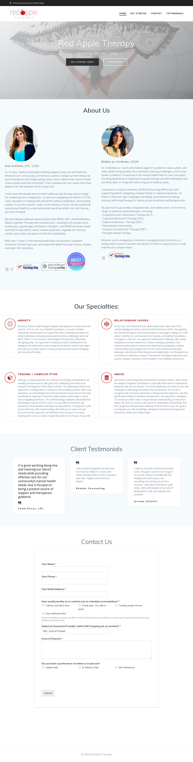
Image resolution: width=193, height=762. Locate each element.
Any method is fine (56, 640)
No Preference (127, 694)
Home (122, 13)
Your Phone (49, 603)
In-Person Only (90, 694)
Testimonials (175, 13)
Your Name (49, 590)
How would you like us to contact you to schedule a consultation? (81, 628)
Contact (156, 13)
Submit (48, 720)
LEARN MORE (116, 62)
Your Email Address (54, 615)
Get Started (138, 13)
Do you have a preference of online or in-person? (71, 690)
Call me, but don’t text (57, 632)
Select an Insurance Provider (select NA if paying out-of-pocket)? (81, 652)
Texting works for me (130, 632)
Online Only (52, 694)
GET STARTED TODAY (82, 62)
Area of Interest (52, 665)
